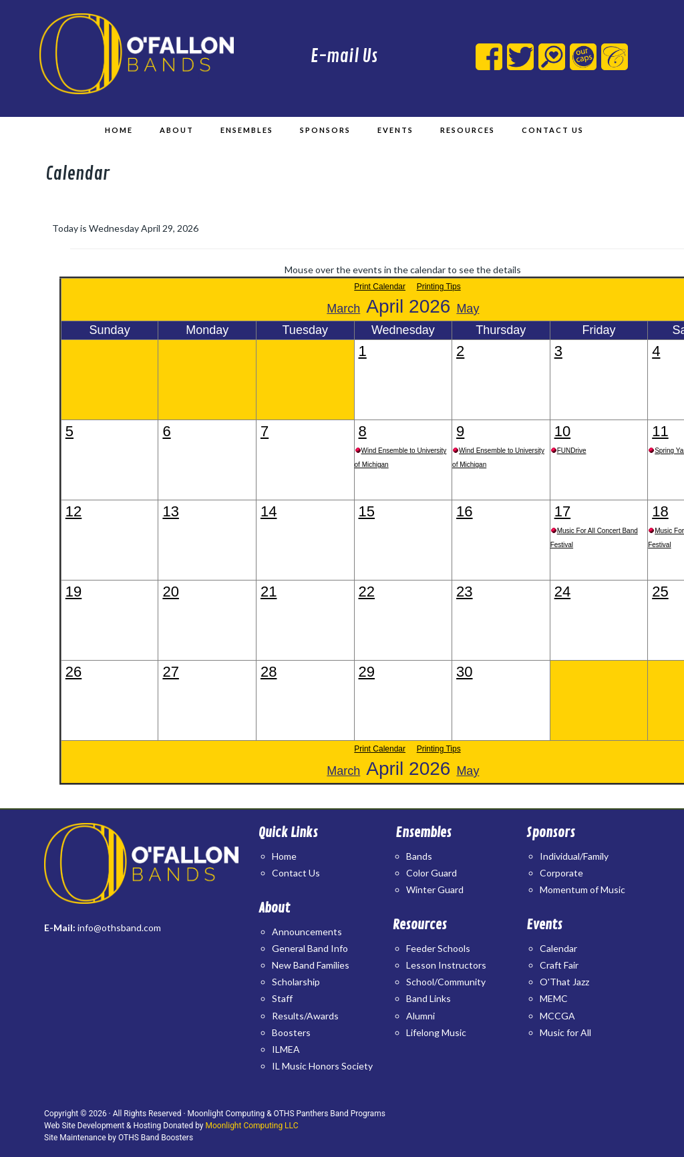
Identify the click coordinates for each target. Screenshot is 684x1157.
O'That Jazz (564, 981)
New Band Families (310, 965)
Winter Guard (435, 889)
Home (284, 856)
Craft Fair (559, 965)
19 (73, 591)
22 (367, 591)
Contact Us (296, 872)
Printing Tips (439, 286)
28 (269, 671)
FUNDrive (571, 450)
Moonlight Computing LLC (252, 1125)
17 (562, 511)
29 (367, 671)
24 (562, 591)
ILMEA (286, 1049)
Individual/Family (574, 856)
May (467, 308)
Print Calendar (379, 286)
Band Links (428, 998)
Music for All (565, 1032)
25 (660, 591)
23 (464, 591)
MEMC (554, 998)
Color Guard (431, 872)
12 (73, 511)
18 (660, 511)
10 (562, 431)
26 (73, 671)
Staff (282, 998)
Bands (419, 856)
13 (170, 511)
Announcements (307, 931)
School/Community (446, 981)
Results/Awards (305, 1015)
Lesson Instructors (446, 965)
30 (464, 671)
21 (269, 591)
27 (170, 671)
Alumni (420, 1015)
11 (660, 431)
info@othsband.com (119, 927)
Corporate (561, 872)
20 (170, 591)
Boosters (291, 1032)
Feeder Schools (438, 948)
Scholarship (296, 981)
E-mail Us (344, 56)
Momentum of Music (582, 889)
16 (464, 511)
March (343, 308)
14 (269, 511)
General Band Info (310, 948)
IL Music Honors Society (322, 1065)
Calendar (558, 948)
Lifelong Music (436, 1032)
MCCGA (557, 1015)
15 (367, 511)
